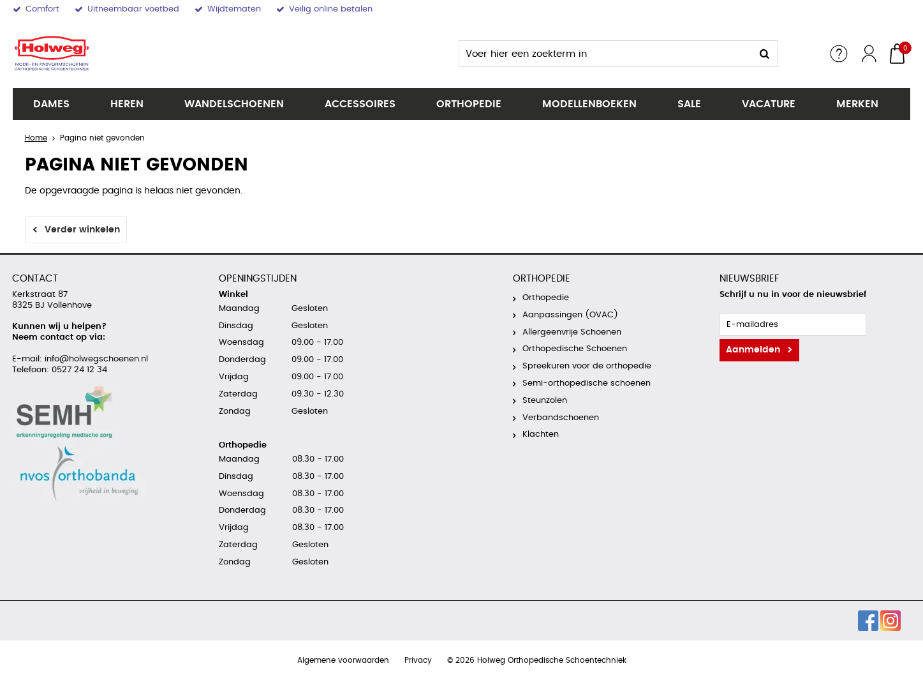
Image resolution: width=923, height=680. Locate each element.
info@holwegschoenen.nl (95, 359)
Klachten (540, 434)
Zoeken (764, 53)
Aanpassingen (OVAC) (570, 315)
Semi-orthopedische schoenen (586, 383)
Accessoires (360, 104)
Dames (51, 104)
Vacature (768, 104)
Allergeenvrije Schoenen (571, 332)
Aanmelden (753, 349)
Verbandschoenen (560, 418)
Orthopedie (468, 104)
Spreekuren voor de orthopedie (586, 366)
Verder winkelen (82, 229)
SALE (689, 104)
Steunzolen (544, 401)
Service (839, 53)
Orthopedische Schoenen (574, 349)
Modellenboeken (589, 104)
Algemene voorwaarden (343, 660)
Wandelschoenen (234, 104)
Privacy (418, 660)
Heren (127, 104)
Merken (857, 104)
